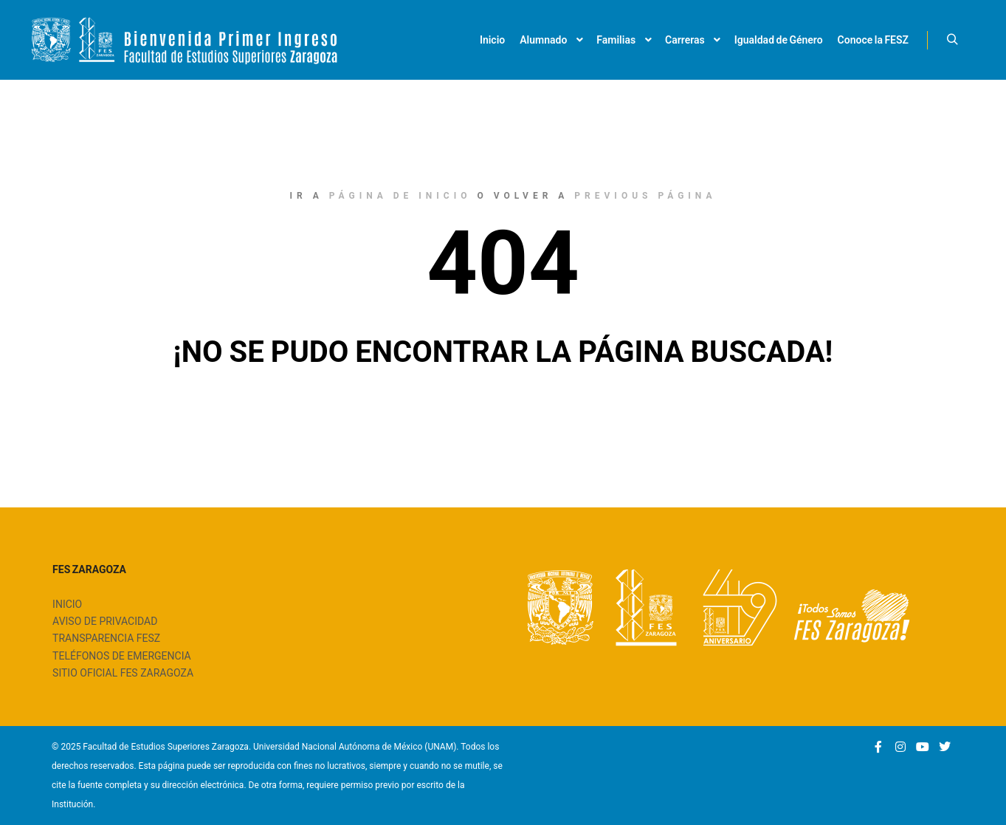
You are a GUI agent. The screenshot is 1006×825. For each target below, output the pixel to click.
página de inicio (400, 196)
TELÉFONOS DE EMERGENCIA (121, 656)
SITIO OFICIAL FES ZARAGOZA (122, 673)
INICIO (67, 604)
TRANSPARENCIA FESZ (106, 638)
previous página (645, 196)
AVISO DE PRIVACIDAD (104, 621)
